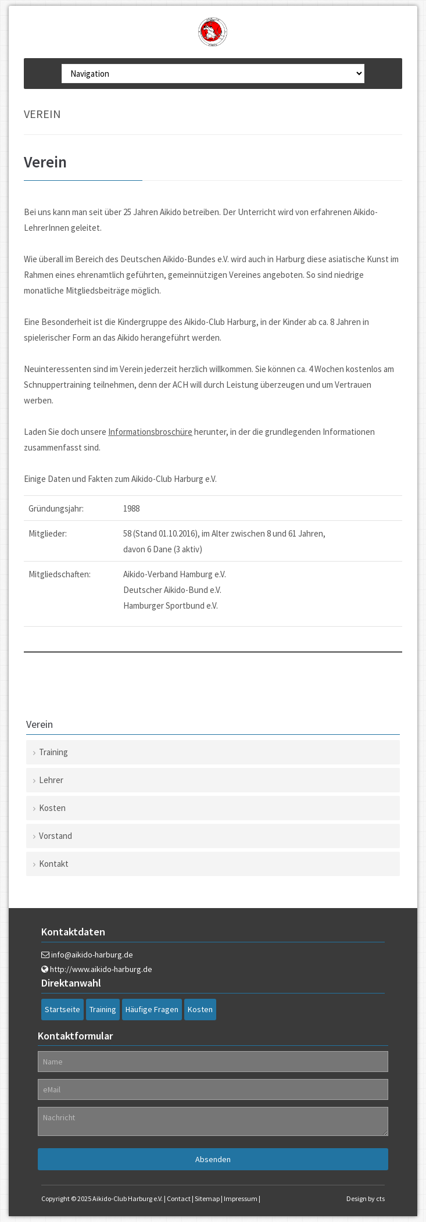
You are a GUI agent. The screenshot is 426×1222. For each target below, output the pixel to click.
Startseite (62, 1009)
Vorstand (55, 835)
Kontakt (54, 863)
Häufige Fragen (152, 1009)
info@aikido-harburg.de (92, 954)
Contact (179, 1198)
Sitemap (207, 1198)
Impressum (240, 1198)
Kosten (52, 807)
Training (53, 752)
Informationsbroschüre (150, 431)
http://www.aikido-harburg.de (101, 969)
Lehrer (51, 779)
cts (380, 1198)
